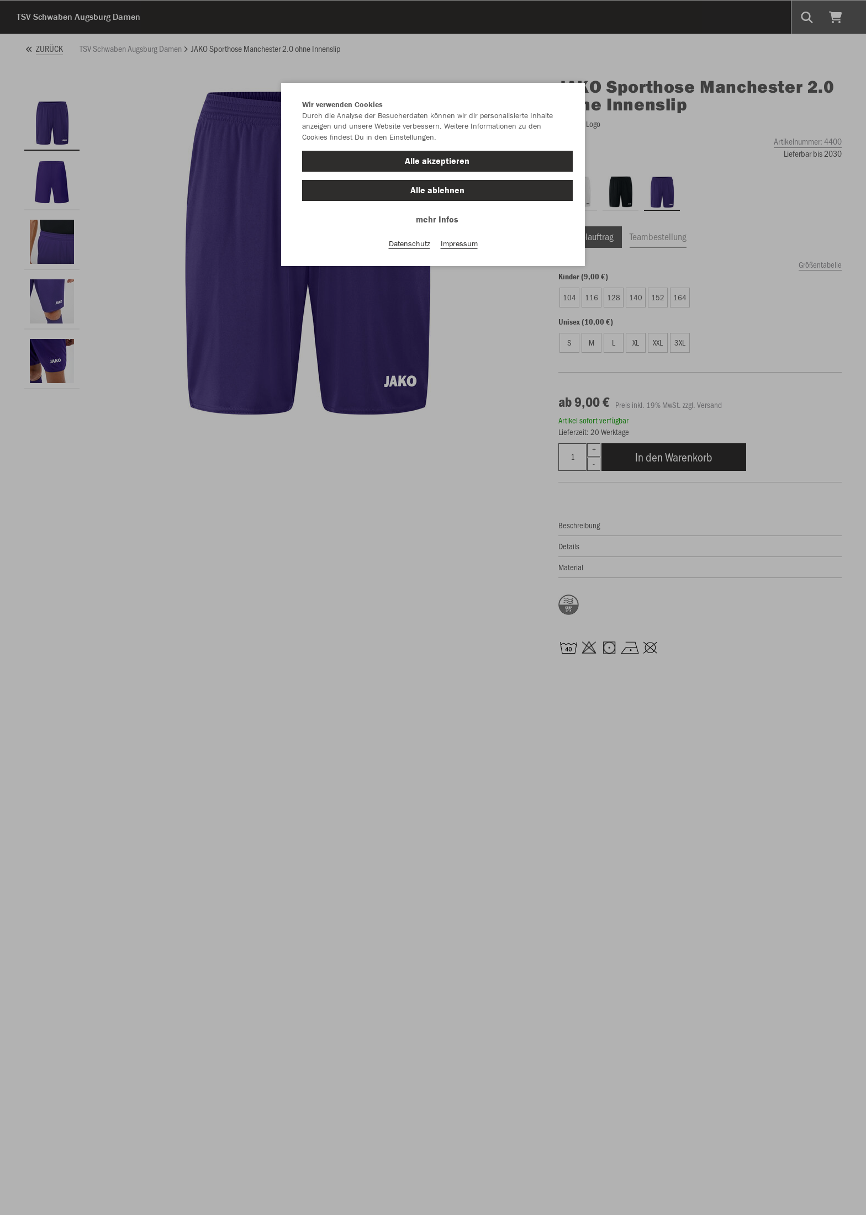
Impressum (459, 243)
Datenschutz (409, 243)
